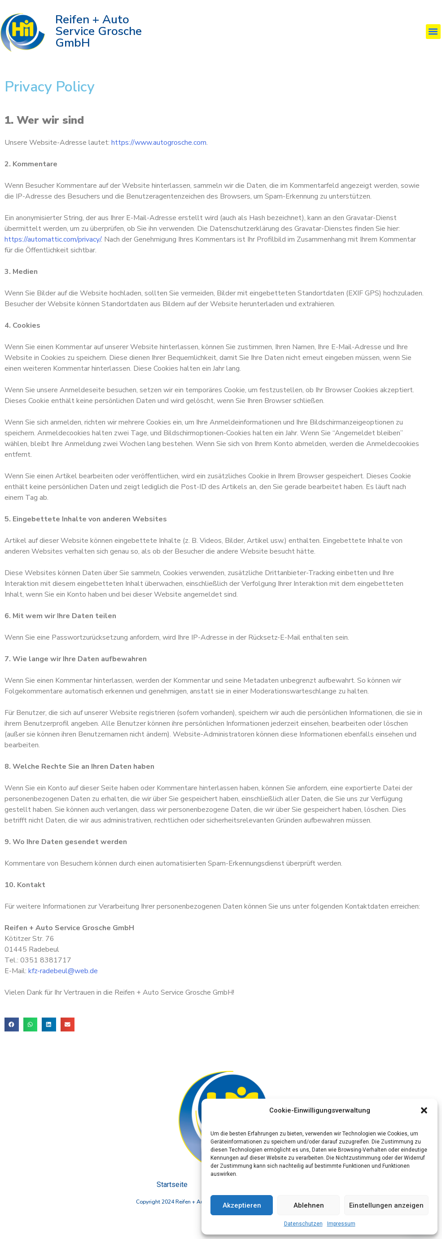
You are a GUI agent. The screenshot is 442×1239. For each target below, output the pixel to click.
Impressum (341, 1224)
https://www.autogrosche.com (158, 152)
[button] (424, 1110)
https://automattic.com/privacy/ (52, 249)
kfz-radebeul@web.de (63, 981)
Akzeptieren (242, 1205)
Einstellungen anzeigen (386, 1205)
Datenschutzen (303, 1224)
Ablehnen (308, 1205)
